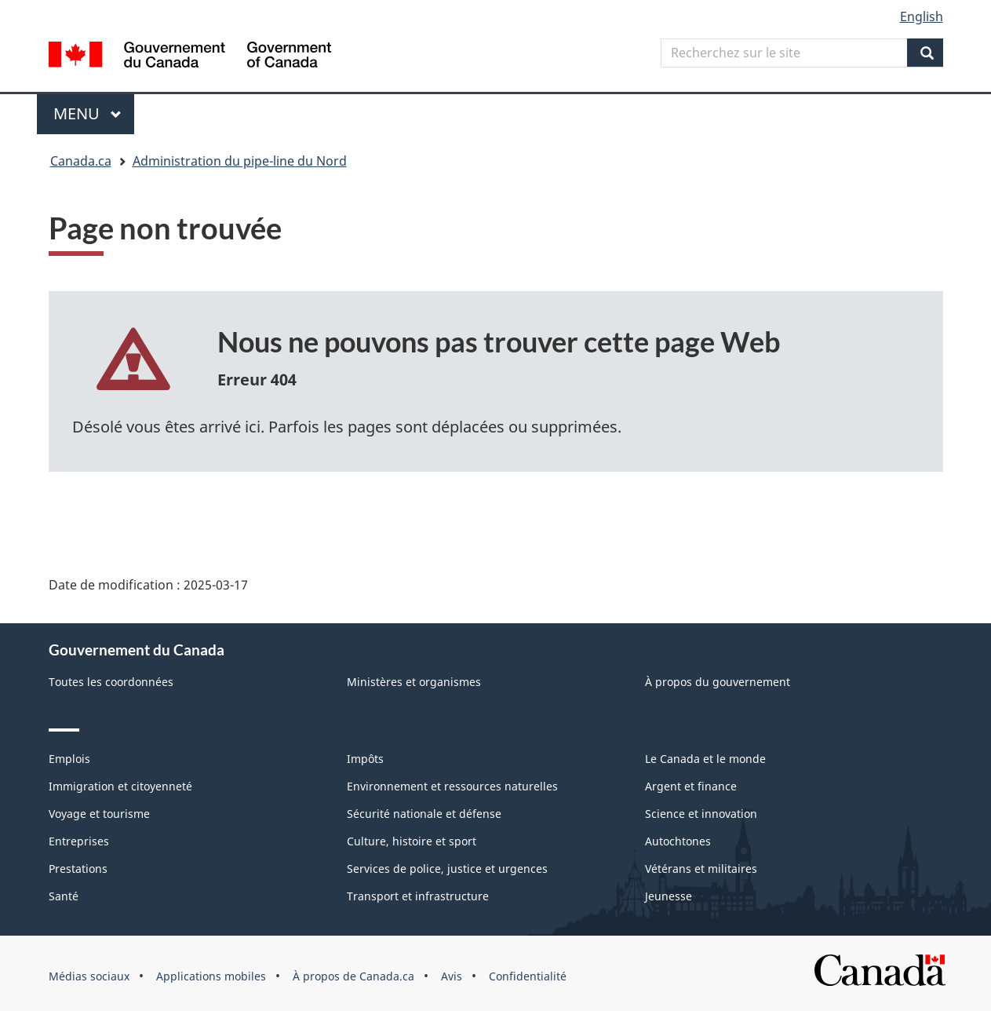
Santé (63, 896)
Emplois (69, 758)
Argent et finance (691, 786)
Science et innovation (701, 813)
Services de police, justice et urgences (447, 868)
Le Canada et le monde (705, 758)
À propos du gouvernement (717, 681)
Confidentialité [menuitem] (528, 976)
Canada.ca (80, 161)
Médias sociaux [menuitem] (89, 976)
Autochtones (678, 841)
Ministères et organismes (414, 681)
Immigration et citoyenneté (120, 786)
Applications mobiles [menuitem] (211, 976)
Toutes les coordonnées (111, 681)
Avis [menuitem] (451, 976)
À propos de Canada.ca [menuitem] (353, 976)
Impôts (365, 758)
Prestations (78, 868)
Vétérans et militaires (701, 868)
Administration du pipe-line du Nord (240, 161)
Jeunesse (668, 896)
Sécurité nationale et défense (424, 813)
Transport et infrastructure (418, 896)
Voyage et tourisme (99, 813)
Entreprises (79, 841)
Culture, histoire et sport (411, 841)
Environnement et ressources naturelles (452, 786)
